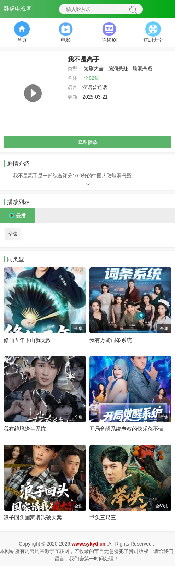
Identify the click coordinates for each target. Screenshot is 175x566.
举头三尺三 (102, 517)
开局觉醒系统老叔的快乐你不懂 (126, 429)
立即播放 (88, 142)
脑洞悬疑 (118, 68)
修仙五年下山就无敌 (27, 340)
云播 (21, 215)
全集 (13, 234)
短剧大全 (94, 68)
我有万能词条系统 (110, 340)
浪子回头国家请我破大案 (33, 517)
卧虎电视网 (18, 9)
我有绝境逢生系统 (25, 429)
